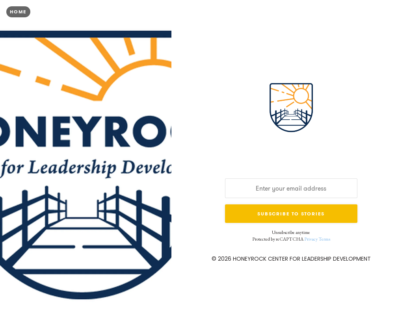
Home (18, 11)
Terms (324, 239)
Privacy (311, 239)
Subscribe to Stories (291, 213)
